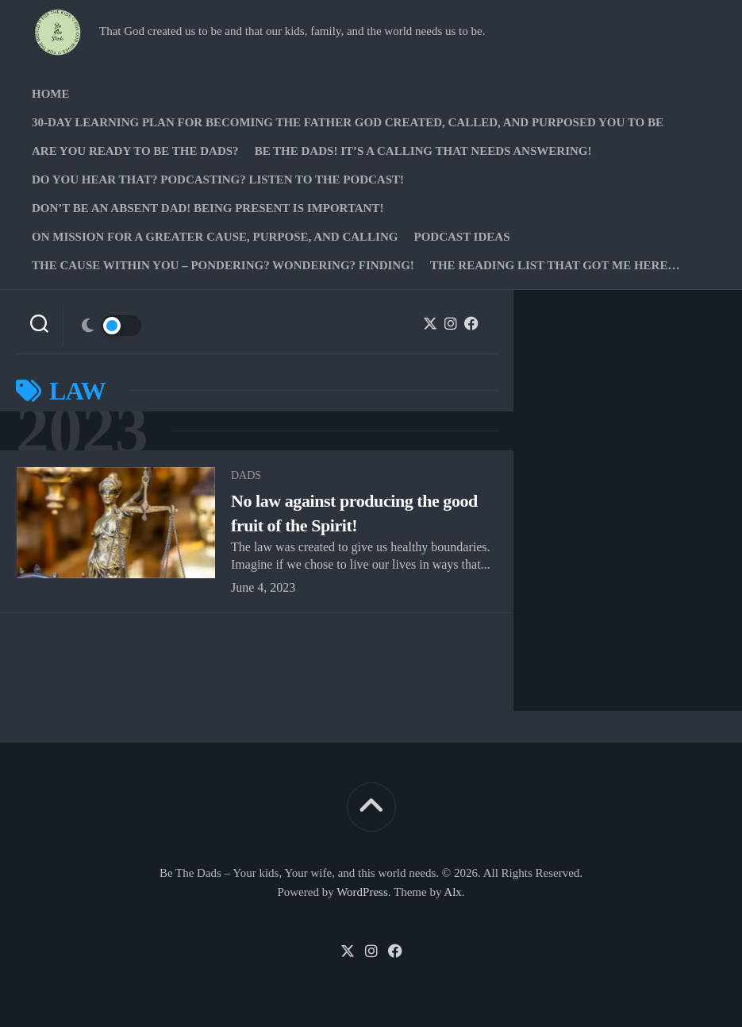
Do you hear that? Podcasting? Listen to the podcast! (218, 179)
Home (51, 93)
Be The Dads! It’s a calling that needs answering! (423, 151)
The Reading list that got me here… (555, 265)
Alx (453, 892)
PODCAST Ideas (461, 236)
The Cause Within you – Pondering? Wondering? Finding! (223, 265)
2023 (82, 430)
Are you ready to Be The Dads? (135, 151)
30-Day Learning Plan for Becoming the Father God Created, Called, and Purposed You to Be (347, 122)
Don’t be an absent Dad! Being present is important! (207, 208)
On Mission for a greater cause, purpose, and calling (215, 236)
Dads (246, 475)
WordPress (362, 892)
